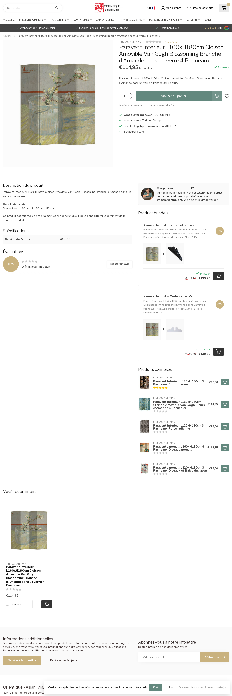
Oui (155, 687)
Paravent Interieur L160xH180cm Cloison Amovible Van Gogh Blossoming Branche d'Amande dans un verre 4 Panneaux (89, 36)
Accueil (8, 20)
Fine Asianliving (130, 42)
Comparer (16, 604)
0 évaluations (170, 42)
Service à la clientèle (22, 660)
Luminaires (81, 20)
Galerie (191, 20)
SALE (207, 20)
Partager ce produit (161, 105)
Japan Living (105, 20)
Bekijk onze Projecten (64, 660)
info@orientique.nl (169, 200)
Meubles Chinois (31, 20)
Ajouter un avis (119, 264)
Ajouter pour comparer (132, 105)
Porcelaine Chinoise (164, 20)
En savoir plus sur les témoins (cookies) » (202, 687)
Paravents (58, 20)
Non (170, 687)
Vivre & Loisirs (131, 20)
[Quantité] (36, 604)
